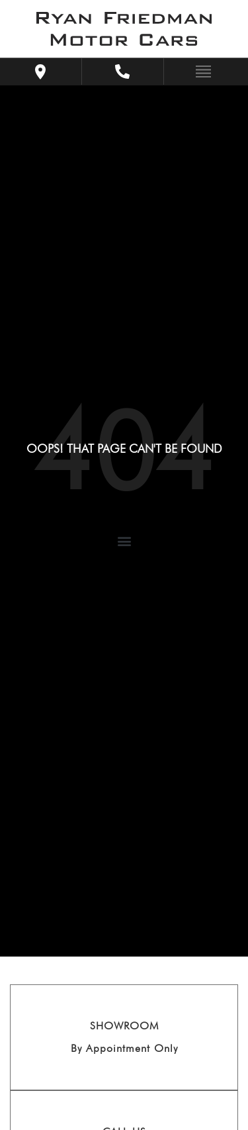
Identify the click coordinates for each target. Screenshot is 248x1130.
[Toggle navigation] (199, 70)
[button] (124, 541)
